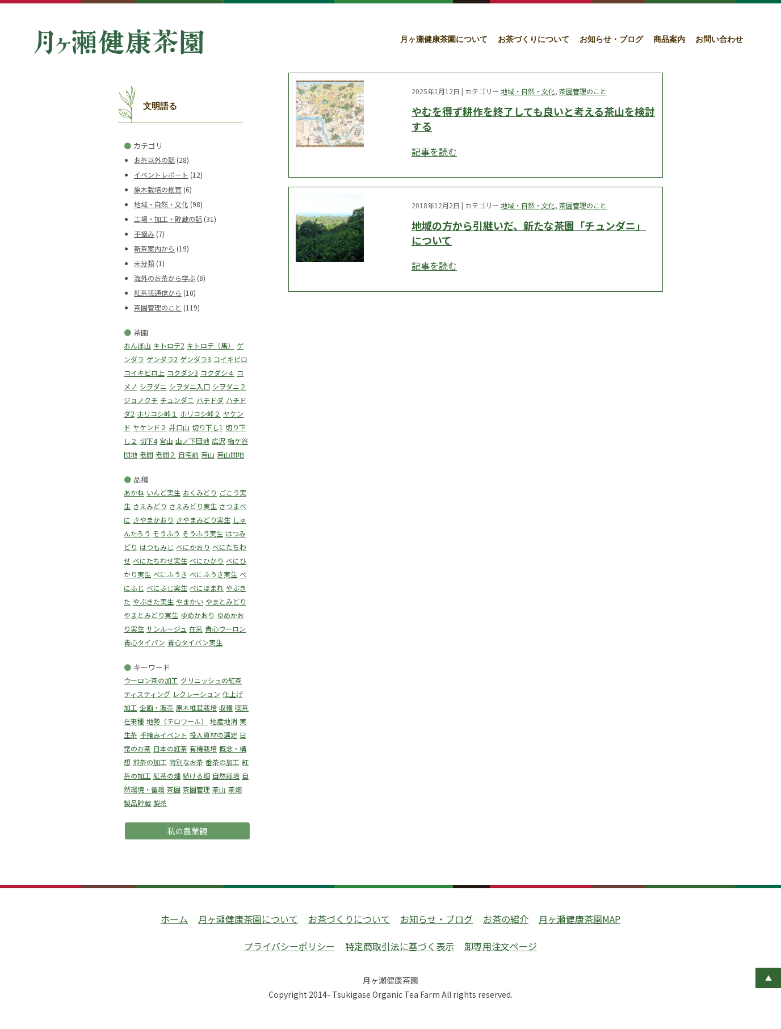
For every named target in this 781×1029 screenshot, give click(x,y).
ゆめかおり (197, 615)
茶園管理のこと (158, 307)
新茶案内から (154, 248)
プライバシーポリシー (289, 946)
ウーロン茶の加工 (151, 680)
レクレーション (196, 694)
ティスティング (147, 694)
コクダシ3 (182, 372)
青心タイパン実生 (194, 642)
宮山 (166, 441)
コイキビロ (230, 359)
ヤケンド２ (150, 427)
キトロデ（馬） (210, 345)
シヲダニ (153, 386)
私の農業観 (187, 831)
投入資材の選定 (213, 735)
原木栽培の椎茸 (158, 189)
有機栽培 (203, 748)
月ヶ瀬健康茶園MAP (579, 919)
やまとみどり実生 (151, 615)
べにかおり (193, 547)
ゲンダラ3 (195, 359)
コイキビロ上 (144, 372)
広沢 (218, 441)
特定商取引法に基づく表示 (399, 946)
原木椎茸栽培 (196, 707)
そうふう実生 (202, 533)
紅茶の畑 (166, 775)
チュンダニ (177, 400)
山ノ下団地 (192, 441)
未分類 (144, 263)
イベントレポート (161, 174)
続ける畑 (196, 775)
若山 (208, 454)
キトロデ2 (168, 345)
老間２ (166, 454)
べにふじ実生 (166, 588)
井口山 (179, 427)
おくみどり (200, 492)
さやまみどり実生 (203, 519)
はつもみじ (157, 547)
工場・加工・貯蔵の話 (168, 219)
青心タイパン (144, 642)
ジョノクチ (141, 400)
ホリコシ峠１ (157, 413)
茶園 (173, 789)
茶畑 (235, 789)
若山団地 (230, 454)
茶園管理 (196, 789)
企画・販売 (157, 707)
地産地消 (223, 721)
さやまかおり (153, 519)
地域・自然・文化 (161, 204)
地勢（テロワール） (177, 721)
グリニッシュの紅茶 (211, 680)
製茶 (160, 803)
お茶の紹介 (505, 919)
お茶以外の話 (154, 160)
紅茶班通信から (158, 292)
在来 (196, 628)
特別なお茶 (186, 762)
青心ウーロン (225, 628)
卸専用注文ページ (500, 946)
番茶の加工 (222, 762)
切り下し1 (207, 427)
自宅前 (188, 454)
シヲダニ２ (229, 386)
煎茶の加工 (150, 762)
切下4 (148, 441)
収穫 (226, 707)
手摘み (144, 233)
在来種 (134, 721)
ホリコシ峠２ (200, 413)
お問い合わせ (719, 39)
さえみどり (150, 506)
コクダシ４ (217, 372)
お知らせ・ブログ (611, 39)
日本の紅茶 (170, 748)
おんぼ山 (137, 345)
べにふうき (170, 574)
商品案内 (669, 39)
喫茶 (242, 707)
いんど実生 (163, 492)
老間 (146, 454)
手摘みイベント (163, 735)
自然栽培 (226, 775)
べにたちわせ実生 (160, 560)
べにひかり (207, 560)
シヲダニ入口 (189, 386)
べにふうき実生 (213, 574)
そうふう (166, 533)
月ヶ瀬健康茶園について (444, 39)
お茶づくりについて (533, 39)
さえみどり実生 (193, 506)
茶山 (219, 789)
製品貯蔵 (137, 803)
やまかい (189, 601)
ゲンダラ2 (162, 359)
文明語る (160, 106)
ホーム (174, 919)
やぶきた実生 (153, 601)
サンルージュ (166, 628)
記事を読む (434, 151)
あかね (134, 492)
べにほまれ (207, 588)
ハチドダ (210, 400)
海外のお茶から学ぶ (164, 278)
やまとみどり (225, 601)
